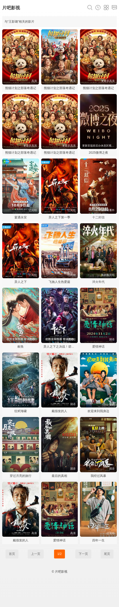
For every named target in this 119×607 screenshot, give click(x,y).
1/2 (59, 554)
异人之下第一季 (59, 217)
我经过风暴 (98, 476)
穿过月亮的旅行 (20, 476)
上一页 (35, 554)
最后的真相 (59, 476)
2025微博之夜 (98, 152)
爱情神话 (98, 346)
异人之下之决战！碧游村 (60, 346)
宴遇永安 (20, 217)
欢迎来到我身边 (98, 411)
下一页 (83, 554)
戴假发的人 (59, 411)
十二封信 (98, 217)
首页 (12, 554)
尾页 (107, 554)
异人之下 (20, 282)
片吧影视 (11, 7)
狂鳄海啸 (20, 411)
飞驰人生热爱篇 (59, 282)
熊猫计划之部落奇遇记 (20, 88)
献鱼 (21, 346)
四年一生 (98, 540)
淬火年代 (98, 282)
